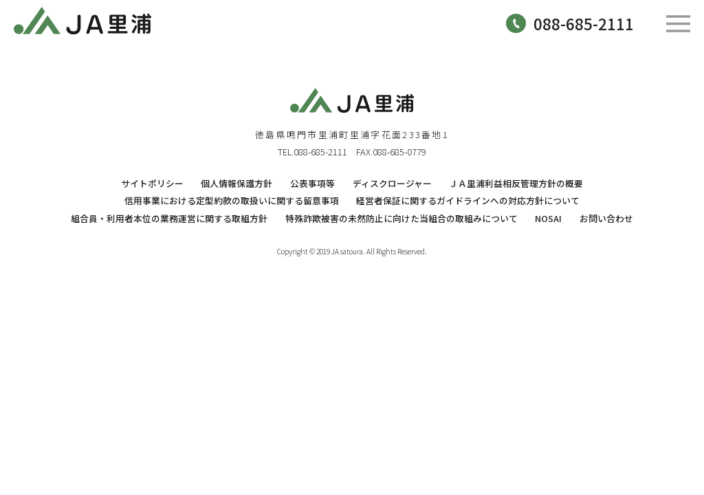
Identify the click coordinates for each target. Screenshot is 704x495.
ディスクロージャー (392, 183)
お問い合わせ (606, 218)
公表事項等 (312, 183)
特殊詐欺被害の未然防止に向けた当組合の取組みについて (401, 218)
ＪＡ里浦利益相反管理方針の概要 (516, 183)
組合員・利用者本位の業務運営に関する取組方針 (169, 218)
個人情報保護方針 (236, 183)
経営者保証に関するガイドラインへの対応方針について (468, 200)
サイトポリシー (152, 183)
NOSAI (548, 218)
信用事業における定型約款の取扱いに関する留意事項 (231, 200)
